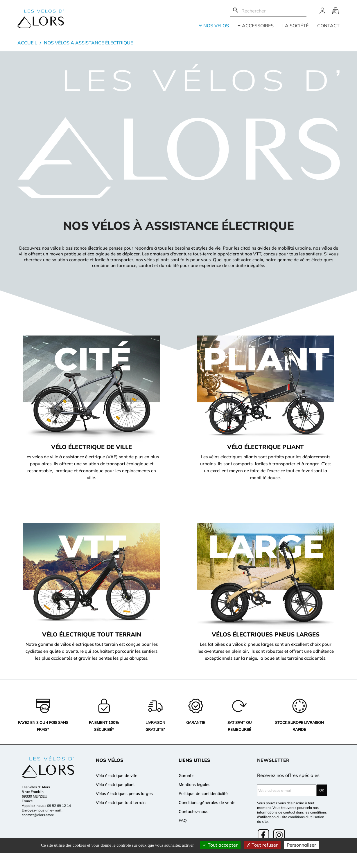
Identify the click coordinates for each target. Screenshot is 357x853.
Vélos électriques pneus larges (124, 793)
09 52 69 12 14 (59, 805)
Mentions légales (194, 784)
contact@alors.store (38, 815)
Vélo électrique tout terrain (121, 802)
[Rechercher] (268, 11)
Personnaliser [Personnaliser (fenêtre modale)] (301, 845)
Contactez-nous (193, 811)
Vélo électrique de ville (116, 775)
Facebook (264, 835)
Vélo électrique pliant (115, 784)
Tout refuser (262, 845)
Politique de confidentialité (203, 793)
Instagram (280, 835)
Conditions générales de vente (207, 802)
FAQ (183, 820)
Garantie (187, 775)
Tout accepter (220, 845)
